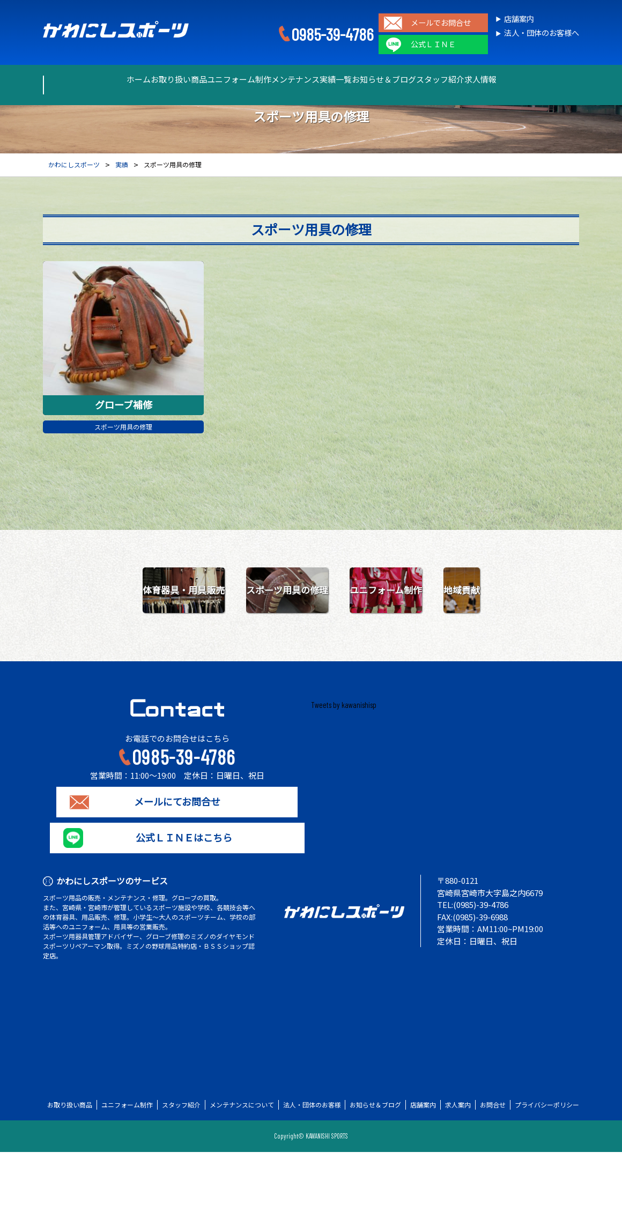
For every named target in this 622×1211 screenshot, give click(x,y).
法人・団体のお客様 (312, 1164)
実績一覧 (345, 79)
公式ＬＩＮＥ (433, 44)
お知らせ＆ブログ (412, 79)
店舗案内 (519, 19)
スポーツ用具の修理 (123, 428)
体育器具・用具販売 (220, 592)
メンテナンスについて (242, 1164)
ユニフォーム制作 (210, 79)
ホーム (71, 79)
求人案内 (458, 1164)
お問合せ (493, 1164)
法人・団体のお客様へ (541, 33)
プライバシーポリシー (547, 1164)
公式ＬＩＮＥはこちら (177, 897)
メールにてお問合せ (177, 861)
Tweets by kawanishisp (343, 764)
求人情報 (547, 79)
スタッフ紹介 (487, 79)
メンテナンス (284, 79)
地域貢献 (402, 649)
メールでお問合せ (441, 22)
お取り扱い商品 (131, 79)
